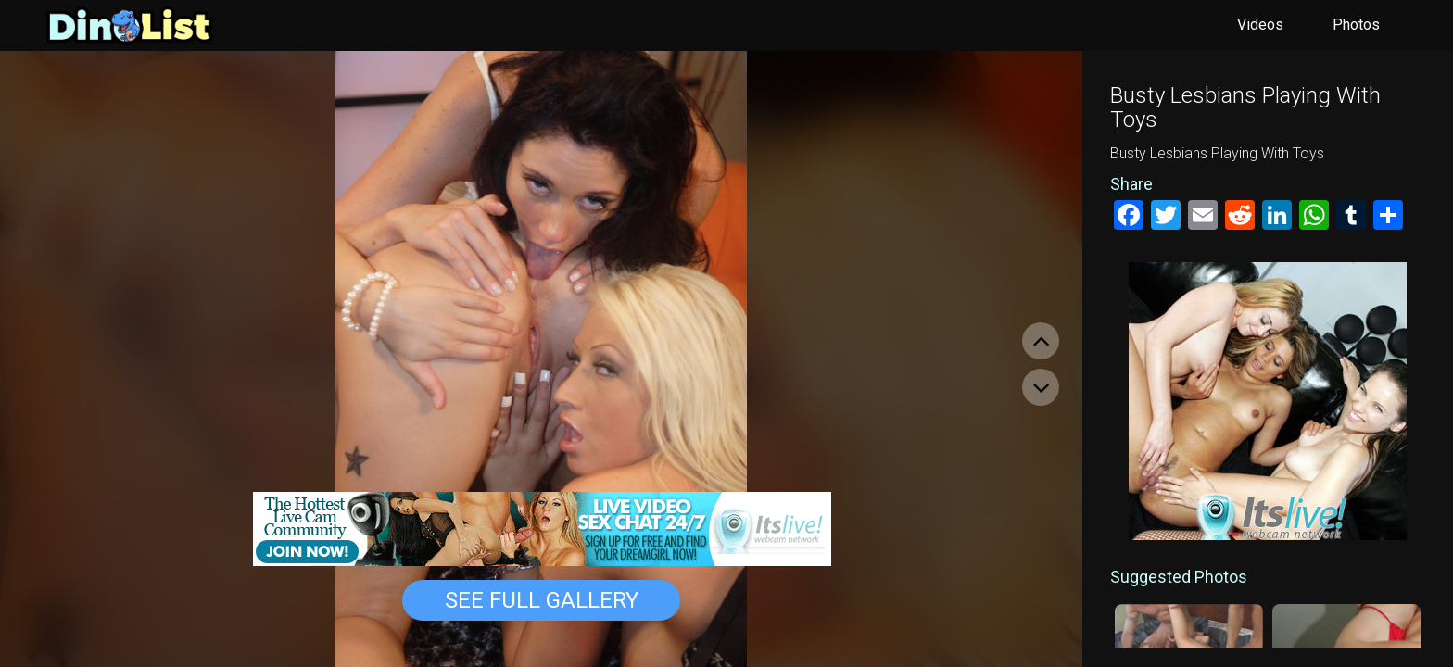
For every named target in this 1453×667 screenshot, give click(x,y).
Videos (1260, 24)
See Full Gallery (541, 600)
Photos (1356, 24)
